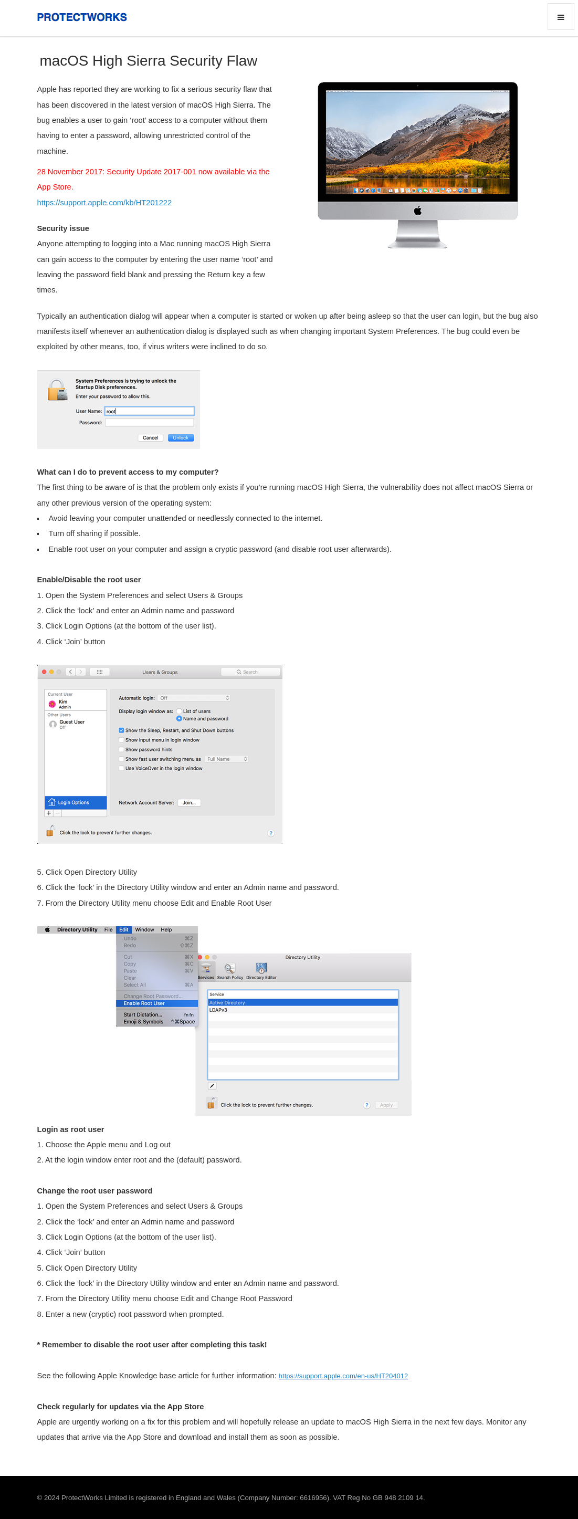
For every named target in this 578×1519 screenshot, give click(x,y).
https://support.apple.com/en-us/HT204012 (343, 1376)
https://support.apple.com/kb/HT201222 (104, 202)
